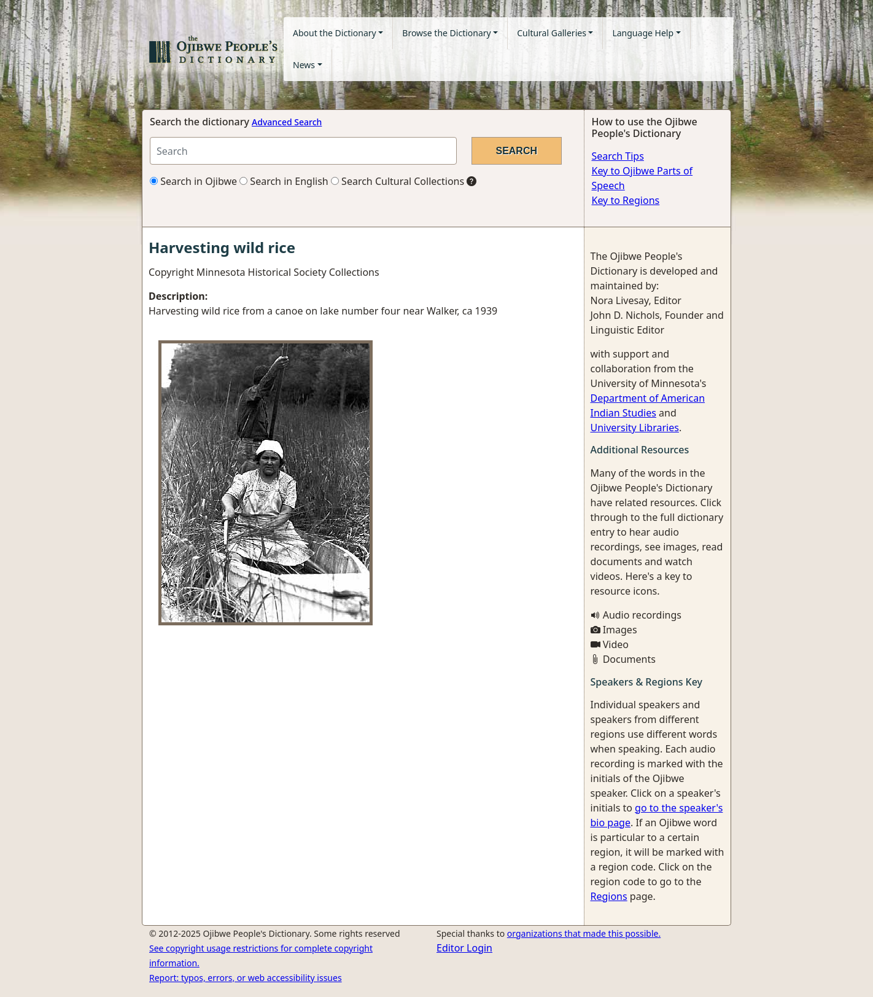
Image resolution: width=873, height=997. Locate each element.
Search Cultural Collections (397, 181)
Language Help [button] (642, 33)
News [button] (304, 65)
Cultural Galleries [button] (551, 33)
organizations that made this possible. (584, 933)
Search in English (283, 181)
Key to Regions (626, 200)
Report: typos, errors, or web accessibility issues (245, 977)
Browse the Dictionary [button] (446, 33)
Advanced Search (287, 122)
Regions (609, 896)
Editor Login (464, 948)
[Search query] (303, 151)
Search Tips (618, 156)
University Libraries (635, 427)
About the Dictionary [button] (334, 33)
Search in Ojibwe (193, 181)
